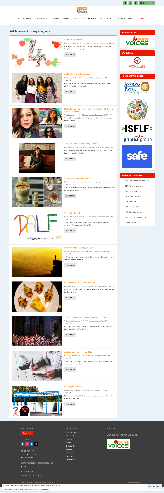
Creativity (119, 24)
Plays (102, 326)
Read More (70, 60)
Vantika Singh (70, 120)
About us (131, 24)
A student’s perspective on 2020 (78, 358)
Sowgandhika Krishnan (73, 326)
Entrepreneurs (100, 83)
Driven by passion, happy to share (79, 253)
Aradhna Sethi (70, 83)
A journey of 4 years (73, 45)
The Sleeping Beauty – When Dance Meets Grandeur (87, 323)
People (66, 24)
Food (100, 24)
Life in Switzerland (40, 24)
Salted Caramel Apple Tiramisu (78, 184)
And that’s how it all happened (77, 80)
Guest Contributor (71, 361)
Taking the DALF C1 (72, 219)
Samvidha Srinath (71, 222)
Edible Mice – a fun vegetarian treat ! (80, 288)
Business (55, 24)
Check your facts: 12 (73, 392)
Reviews (91, 24)
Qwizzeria (101, 396)
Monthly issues (71, 438)
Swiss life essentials (103, 222)
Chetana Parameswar (72, 187)
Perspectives (99, 120)
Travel (109, 24)
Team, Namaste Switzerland (74, 49)
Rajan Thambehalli (71, 396)
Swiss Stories (78, 24)
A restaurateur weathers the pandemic (81, 149)
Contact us (27, 438)
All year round (104, 187)
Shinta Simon (70, 153)
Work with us (141, 24)
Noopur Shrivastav (71, 257)
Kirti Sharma (69, 292)
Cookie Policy (44, 489)
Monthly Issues (23, 24)
